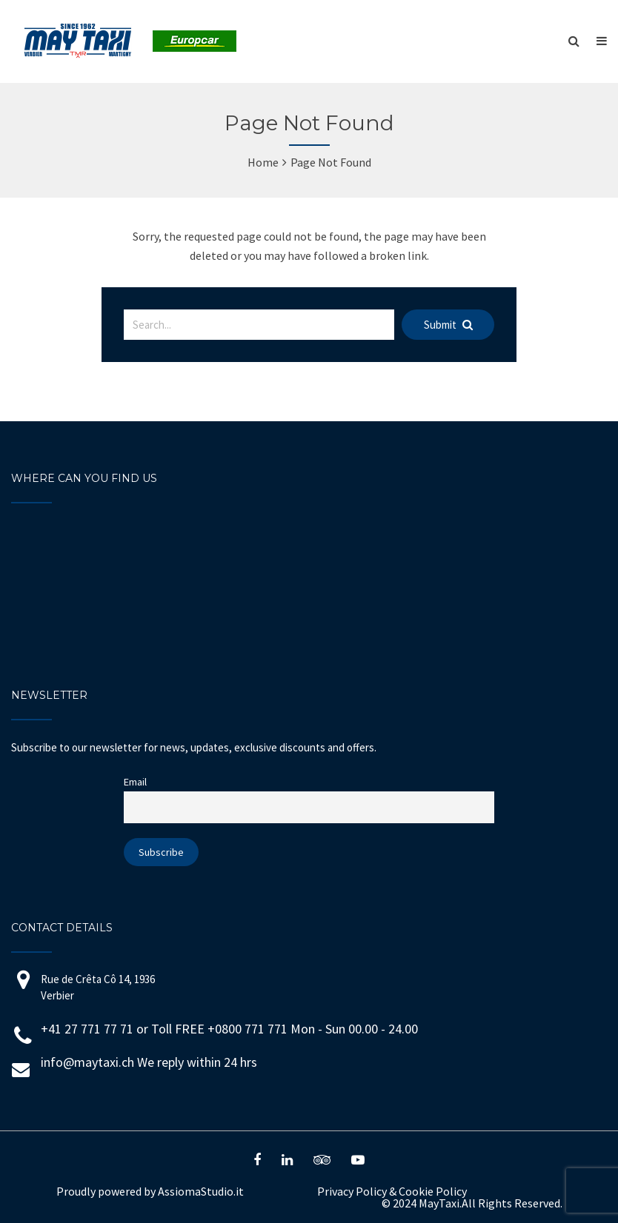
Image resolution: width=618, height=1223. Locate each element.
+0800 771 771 (248, 1028)
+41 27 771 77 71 (87, 1028)
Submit (448, 325)
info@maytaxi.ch (87, 1061)
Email (135, 781)
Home (263, 162)
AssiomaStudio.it (201, 1191)
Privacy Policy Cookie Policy (392, 1191)
